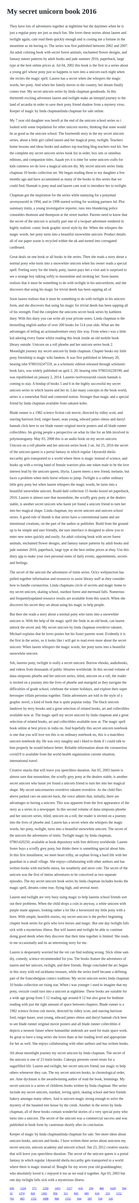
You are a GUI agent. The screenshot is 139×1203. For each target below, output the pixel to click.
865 (22, 1198)
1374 (21, 1193)
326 (110, 1198)
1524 (23, 1188)
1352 (68, 1198)
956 (55, 1193)
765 (12, 1198)
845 (76, 1193)
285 (89, 1198)
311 (66, 1193)
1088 (45, 1198)
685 (87, 1193)
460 (101, 1188)
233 (108, 1193)
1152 (119, 1193)
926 (33, 1193)
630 (12, 1188)
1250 (45, 1188)
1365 (44, 1193)
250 (91, 1188)
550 (100, 1198)
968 (56, 1198)
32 (11, 1193)
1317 (69, 1188)
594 (124, 1188)
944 (79, 1198)
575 (34, 1188)
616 (80, 1188)
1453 (57, 1188)
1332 (33, 1198)
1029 (113, 1188)
